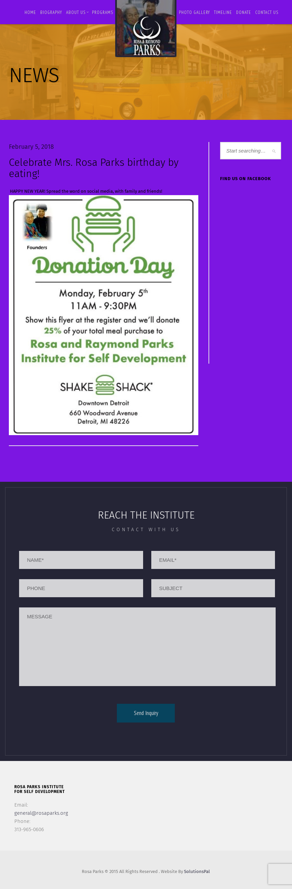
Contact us (266, 12)
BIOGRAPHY (51, 12)
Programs (102, 12)
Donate (243, 12)
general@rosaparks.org (41, 813)
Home (30, 12)
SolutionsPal (197, 871)
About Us (77, 12)
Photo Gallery (194, 12)
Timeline (223, 12)
